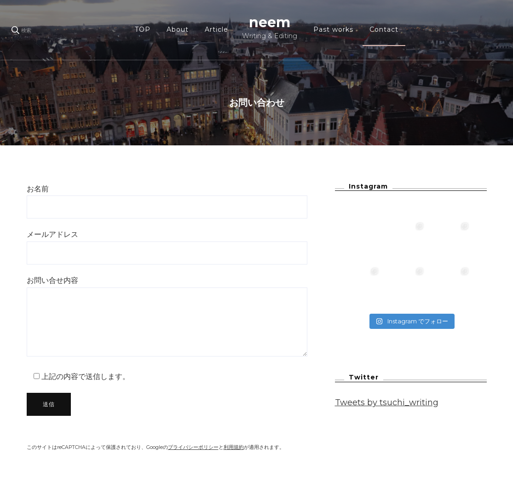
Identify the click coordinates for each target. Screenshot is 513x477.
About (178, 29)
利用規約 (234, 447)
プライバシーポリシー (193, 447)
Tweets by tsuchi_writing (386, 402)
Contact (383, 29)
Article (216, 29)
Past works (333, 29)
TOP (142, 29)
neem (269, 22)
